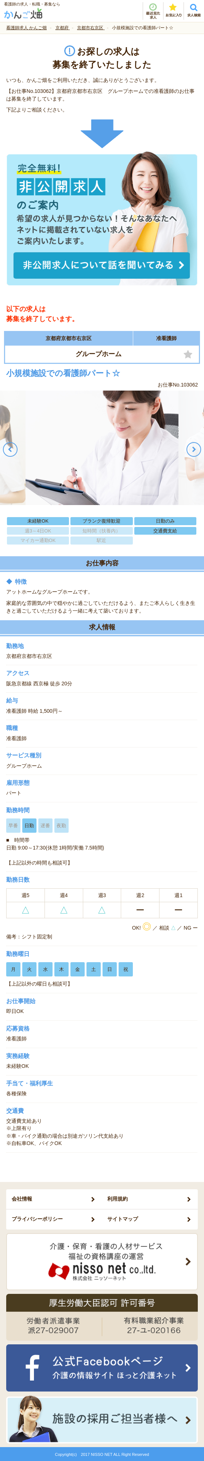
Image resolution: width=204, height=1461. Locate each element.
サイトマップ (122, 1219)
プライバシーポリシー (37, 1219)
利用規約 (117, 1199)
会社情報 (22, 1199)
